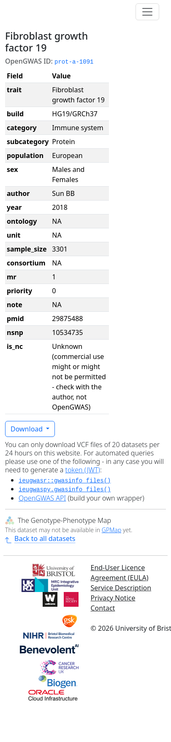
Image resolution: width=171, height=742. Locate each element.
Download (27, 429)
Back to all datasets (40, 538)
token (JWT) (82, 469)
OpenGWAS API (42, 498)
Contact (103, 608)
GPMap (111, 530)
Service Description (121, 587)
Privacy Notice (113, 598)
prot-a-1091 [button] (73, 62)
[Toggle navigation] (147, 11)
